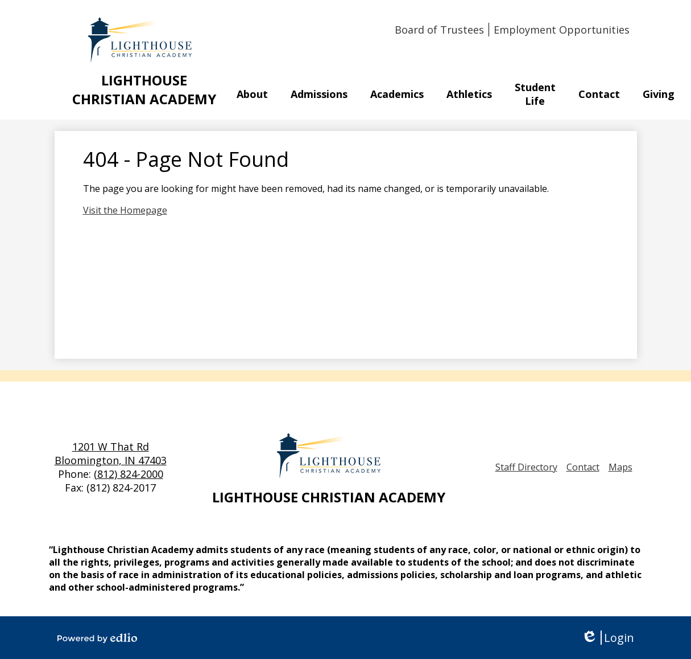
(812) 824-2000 (128, 474)
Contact (582, 467)
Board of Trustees (439, 29)
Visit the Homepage (125, 210)
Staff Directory (526, 467)
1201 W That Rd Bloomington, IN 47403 (111, 453)
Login (607, 638)
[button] (252, 94)
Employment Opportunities (562, 29)
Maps (620, 467)
